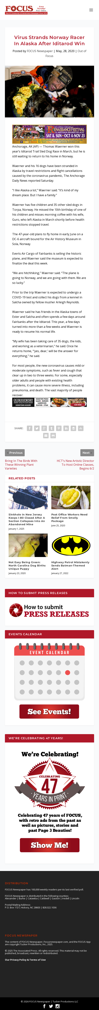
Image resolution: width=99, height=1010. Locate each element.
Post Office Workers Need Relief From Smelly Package (69, 518)
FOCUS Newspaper (40, 51)
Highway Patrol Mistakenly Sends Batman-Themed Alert (70, 565)
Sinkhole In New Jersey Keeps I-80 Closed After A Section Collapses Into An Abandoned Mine (27, 519)
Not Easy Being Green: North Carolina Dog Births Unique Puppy (27, 565)
